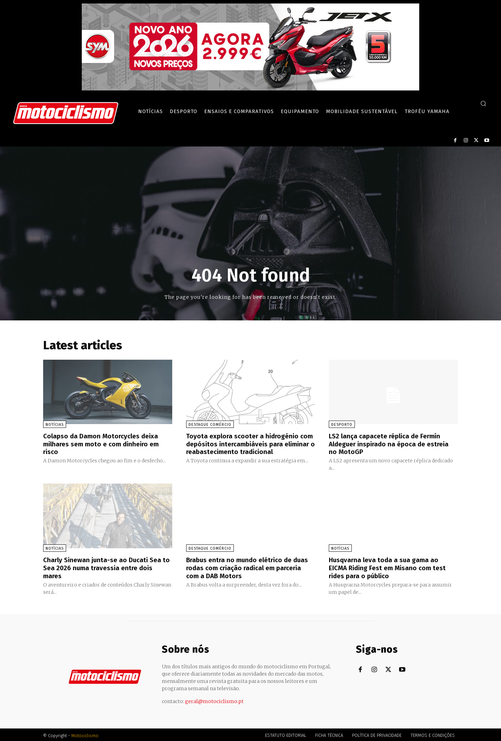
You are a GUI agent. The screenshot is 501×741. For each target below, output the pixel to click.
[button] (483, 103)
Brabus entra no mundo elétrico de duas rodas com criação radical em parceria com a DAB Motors (250, 567)
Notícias (55, 424)
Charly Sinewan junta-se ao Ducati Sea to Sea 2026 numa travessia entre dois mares (104, 567)
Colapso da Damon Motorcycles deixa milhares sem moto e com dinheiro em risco (104, 443)
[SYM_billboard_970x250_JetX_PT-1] (250, 88)
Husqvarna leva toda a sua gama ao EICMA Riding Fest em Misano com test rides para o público (390, 567)
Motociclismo (84, 733)
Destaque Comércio (210, 424)
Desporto (341, 424)
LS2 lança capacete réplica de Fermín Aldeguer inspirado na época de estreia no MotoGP (392, 443)
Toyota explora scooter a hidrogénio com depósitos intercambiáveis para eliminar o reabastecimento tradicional (248, 443)
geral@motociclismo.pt (214, 699)
